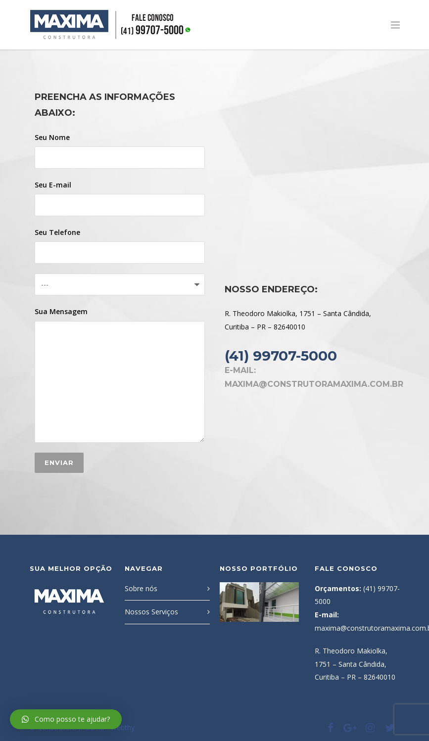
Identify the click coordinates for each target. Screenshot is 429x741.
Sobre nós (141, 588)
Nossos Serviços (151, 611)
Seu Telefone (120, 246)
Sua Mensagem (120, 375)
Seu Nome (120, 151)
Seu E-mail (120, 198)
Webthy (122, 727)
